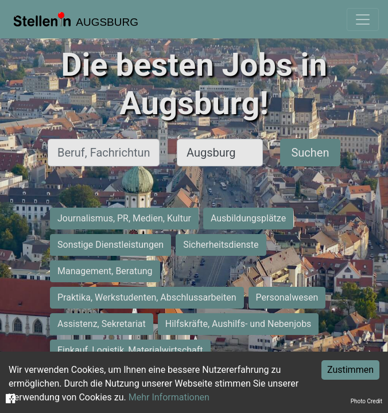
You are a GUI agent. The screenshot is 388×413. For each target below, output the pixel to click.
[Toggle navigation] (363, 19)
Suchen (310, 152)
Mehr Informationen (169, 397)
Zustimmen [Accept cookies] (350, 369)
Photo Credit (366, 401)
